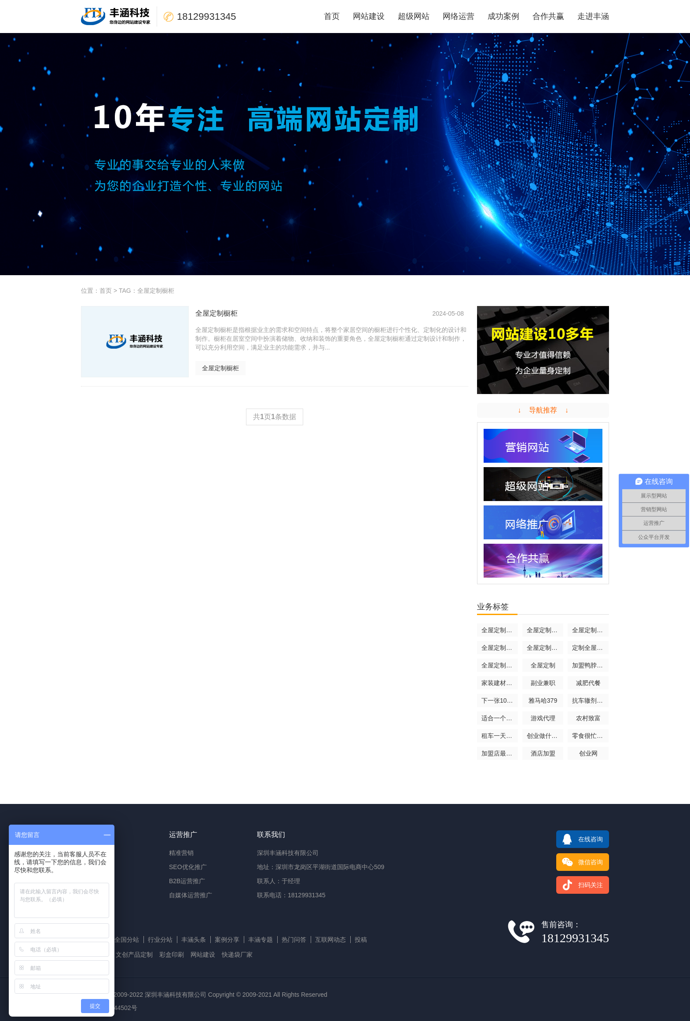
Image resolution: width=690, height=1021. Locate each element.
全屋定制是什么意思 (590, 630)
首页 (332, 16)
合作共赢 (548, 16)
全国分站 (126, 939)
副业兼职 (543, 682)
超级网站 (413, 16)
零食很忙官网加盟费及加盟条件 (590, 735)
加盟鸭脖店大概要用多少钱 (590, 665)
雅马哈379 (543, 700)
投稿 (361, 939)
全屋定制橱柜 (220, 368)
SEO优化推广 (188, 866)
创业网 (588, 753)
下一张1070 (497, 700)
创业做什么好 (545, 735)
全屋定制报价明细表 (499, 630)
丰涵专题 (260, 939)
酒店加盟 (543, 753)
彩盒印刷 (171, 954)
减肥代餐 (588, 682)
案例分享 (227, 939)
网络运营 (458, 16)
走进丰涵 (593, 16)
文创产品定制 (134, 954)
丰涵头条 (193, 939)
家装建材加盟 (499, 682)
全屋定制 (543, 665)
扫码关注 (579, 885)
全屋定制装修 (499, 647)
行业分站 (160, 939)
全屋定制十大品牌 (545, 647)
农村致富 (588, 718)
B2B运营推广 (187, 881)
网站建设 (369, 16)
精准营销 (181, 852)
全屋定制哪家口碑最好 (499, 665)
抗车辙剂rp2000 (590, 700)
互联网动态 (330, 939)
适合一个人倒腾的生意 (499, 718)
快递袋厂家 (237, 954)
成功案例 (503, 16)
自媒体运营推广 (190, 895)
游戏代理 (543, 718)
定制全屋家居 (590, 647)
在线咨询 (579, 839)
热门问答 (294, 939)
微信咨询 (579, 862)
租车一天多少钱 (499, 735)
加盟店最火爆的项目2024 (499, 753)
